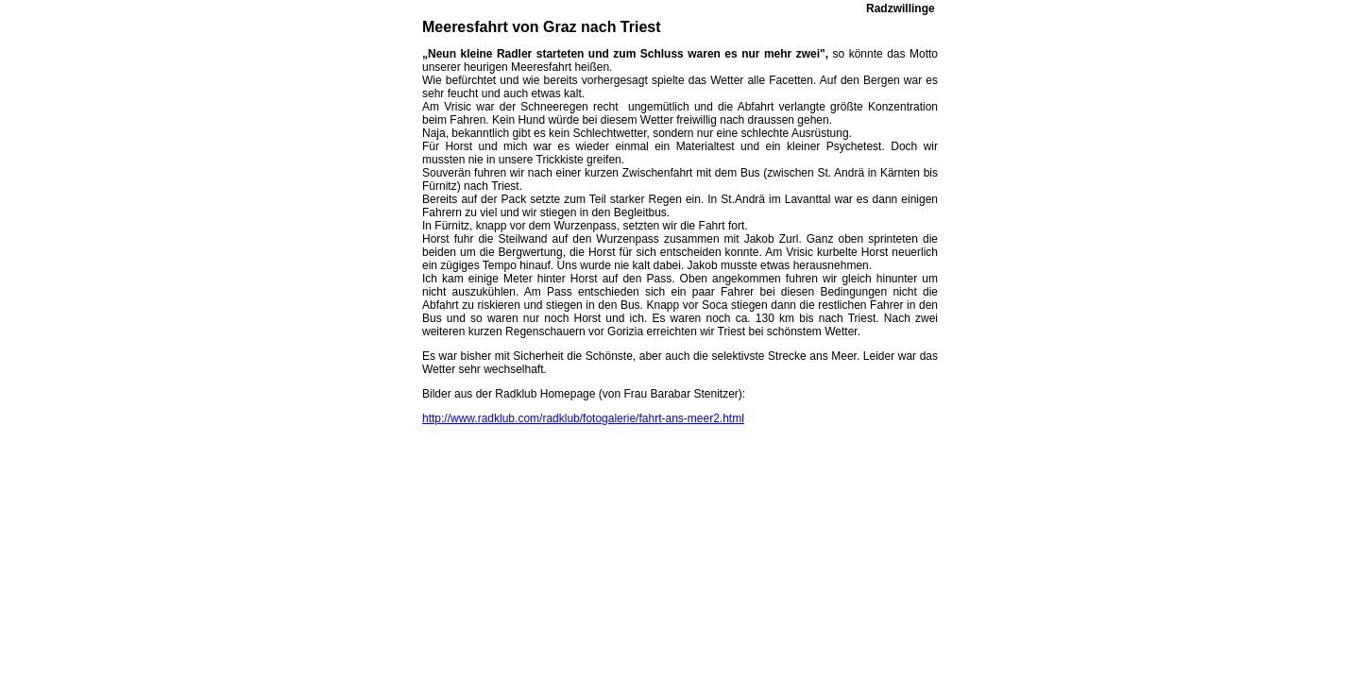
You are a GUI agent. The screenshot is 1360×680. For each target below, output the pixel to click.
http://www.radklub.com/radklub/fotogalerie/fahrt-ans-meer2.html (583, 418)
